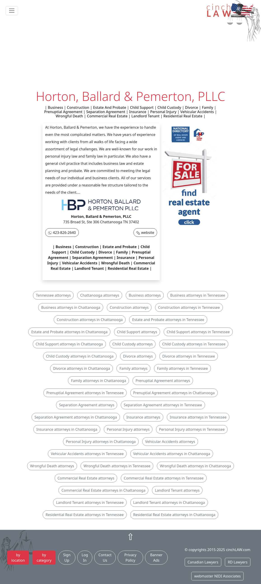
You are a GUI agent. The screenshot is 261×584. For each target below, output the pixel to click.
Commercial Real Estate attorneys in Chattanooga (103, 490)
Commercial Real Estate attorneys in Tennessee (163, 478)
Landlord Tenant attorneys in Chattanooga (169, 502)
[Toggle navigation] (11, 10)
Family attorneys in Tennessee (182, 368)
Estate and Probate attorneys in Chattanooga (69, 331)
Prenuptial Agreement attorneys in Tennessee (85, 392)
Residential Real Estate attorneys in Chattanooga (174, 514)
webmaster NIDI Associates (217, 576)
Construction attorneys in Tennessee (189, 307)
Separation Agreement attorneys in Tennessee (163, 405)
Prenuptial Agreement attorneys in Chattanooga (174, 392)
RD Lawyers (237, 562)
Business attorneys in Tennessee (197, 295)
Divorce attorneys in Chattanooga (81, 368)
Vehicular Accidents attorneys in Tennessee (87, 453)
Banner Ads (156, 557)
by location (18, 557)
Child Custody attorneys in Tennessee (193, 344)
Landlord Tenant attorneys (177, 490)
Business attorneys (145, 295)
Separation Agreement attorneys (86, 405)
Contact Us (105, 557)
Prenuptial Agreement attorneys (162, 380)
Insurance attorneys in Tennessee (198, 417)
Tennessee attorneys (53, 295)
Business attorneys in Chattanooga (70, 307)
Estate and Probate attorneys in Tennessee (168, 319)
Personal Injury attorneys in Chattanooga (101, 441)
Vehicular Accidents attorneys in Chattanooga (171, 453)
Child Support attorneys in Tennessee (198, 331)
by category (44, 557)
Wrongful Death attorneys (52, 465)
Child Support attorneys (137, 331)
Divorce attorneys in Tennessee (188, 356)
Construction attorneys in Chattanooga (90, 319)
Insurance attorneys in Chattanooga (66, 429)
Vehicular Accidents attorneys (170, 441)
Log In (85, 557)
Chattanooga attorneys (99, 295)
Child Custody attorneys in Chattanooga (80, 356)
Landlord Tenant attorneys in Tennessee (90, 502)
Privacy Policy (130, 557)
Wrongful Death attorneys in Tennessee (117, 465)
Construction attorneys (129, 307)
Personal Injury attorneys (128, 429)
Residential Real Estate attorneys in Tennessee (85, 514)
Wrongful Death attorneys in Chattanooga (195, 465)
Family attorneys (133, 368)
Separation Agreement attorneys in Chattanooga (76, 417)
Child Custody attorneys (132, 344)
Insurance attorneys (143, 417)
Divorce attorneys (138, 356)
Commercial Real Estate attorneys (86, 478)
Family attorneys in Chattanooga (98, 380)
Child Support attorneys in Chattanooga (69, 344)
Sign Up (67, 557)
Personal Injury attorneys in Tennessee (192, 429)
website (147, 232)
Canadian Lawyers (203, 562)
